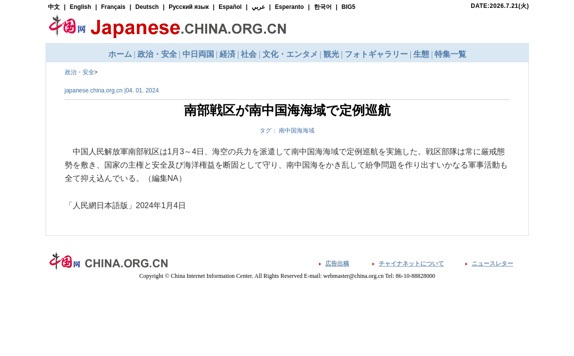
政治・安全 (79, 72)
